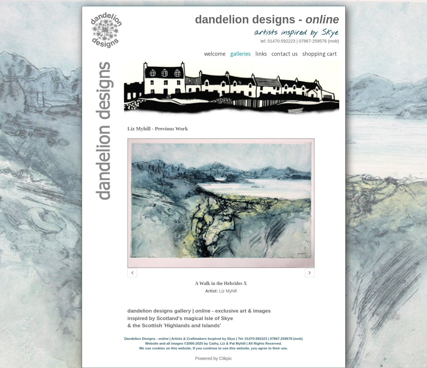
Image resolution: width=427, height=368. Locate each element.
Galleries (240, 53)
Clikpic (225, 358)
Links (261, 53)
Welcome (214, 53)
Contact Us (285, 53)
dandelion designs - (267, 19)
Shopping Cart (319, 53)
